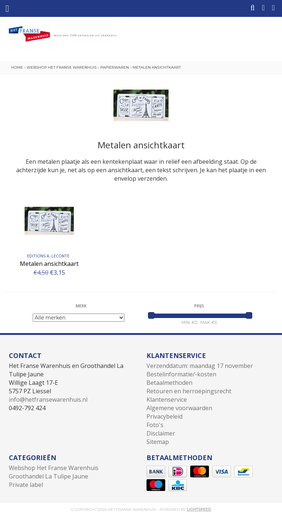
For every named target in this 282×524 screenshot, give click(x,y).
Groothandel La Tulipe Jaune (48, 476)
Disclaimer (161, 433)
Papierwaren (114, 67)
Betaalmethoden (169, 383)
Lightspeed (199, 509)
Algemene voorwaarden (179, 408)
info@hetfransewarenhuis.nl (48, 399)
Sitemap (158, 442)
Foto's (155, 425)
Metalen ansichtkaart (157, 67)
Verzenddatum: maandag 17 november (200, 366)
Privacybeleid (164, 416)
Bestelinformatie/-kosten (181, 374)
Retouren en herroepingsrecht (189, 391)
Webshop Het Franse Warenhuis (62, 67)
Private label (26, 485)
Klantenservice (167, 399)
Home (17, 67)
